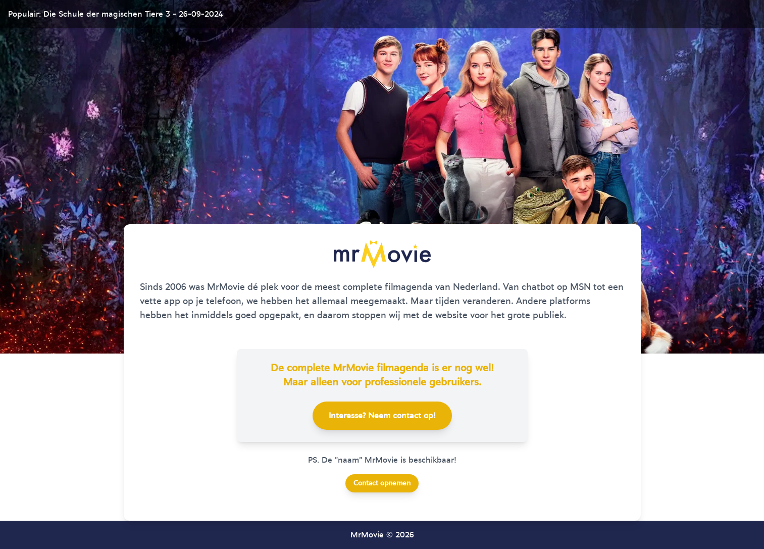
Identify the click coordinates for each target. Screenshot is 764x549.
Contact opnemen (382, 483)
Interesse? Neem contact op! (382, 416)
